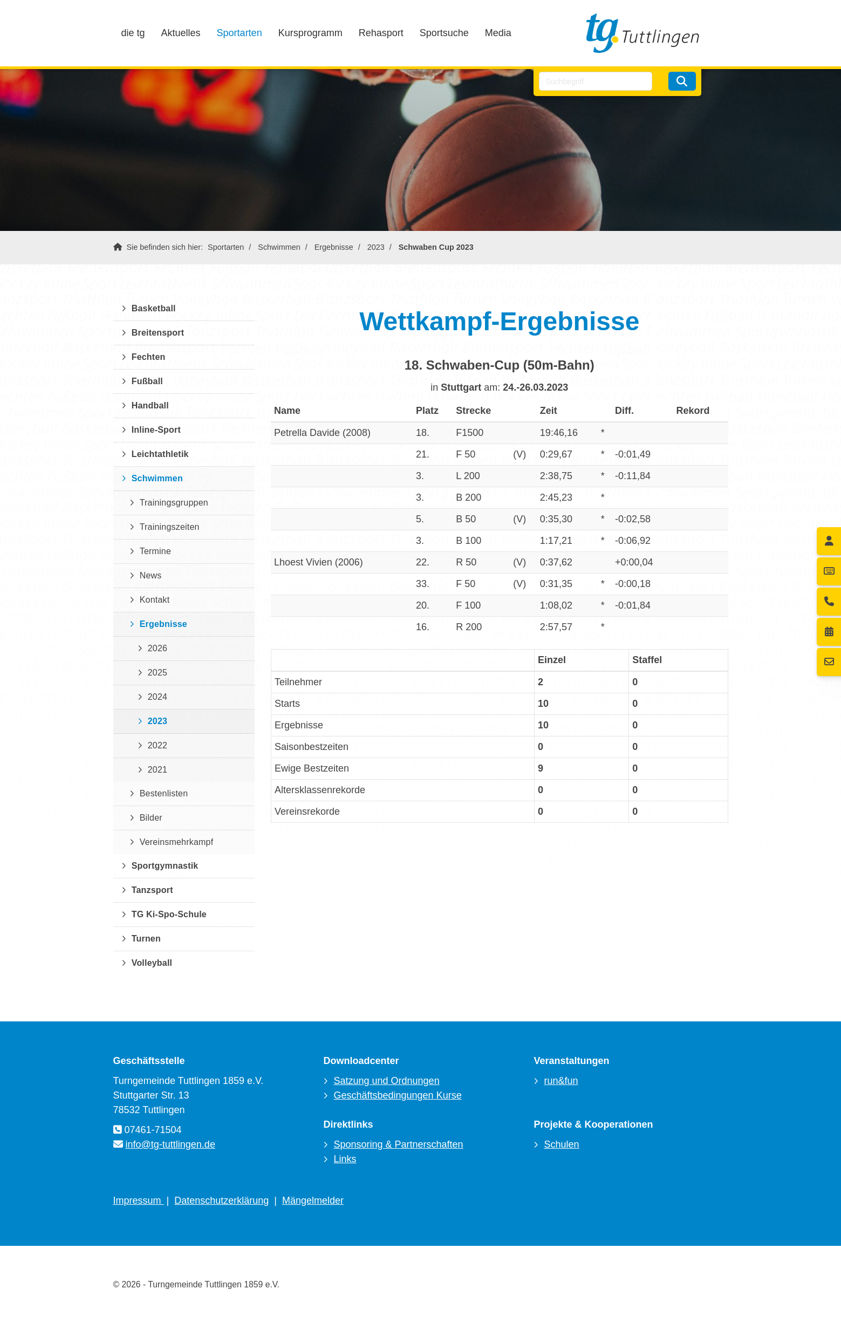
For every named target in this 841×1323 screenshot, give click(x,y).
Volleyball (152, 962)
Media (498, 33)
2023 (376, 247)
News (151, 575)
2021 (157, 769)
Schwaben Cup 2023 (436, 247)
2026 (157, 648)
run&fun (561, 1080)
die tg (133, 33)
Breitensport (158, 332)
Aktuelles (181, 33)
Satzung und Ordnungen (386, 1080)
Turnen (146, 938)
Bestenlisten (164, 793)
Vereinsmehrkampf (177, 842)
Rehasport (381, 33)
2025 (157, 672)
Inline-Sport (156, 429)
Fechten (149, 357)
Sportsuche (444, 33)
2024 (157, 696)
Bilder (151, 817)
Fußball (147, 381)
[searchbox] (596, 81)
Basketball (154, 308)
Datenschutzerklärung (221, 1200)
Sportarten (239, 33)
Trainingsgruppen (174, 502)
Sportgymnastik (165, 865)
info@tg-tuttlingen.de (170, 1144)
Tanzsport (152, 890)
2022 (157, 745)
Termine (155, 551)
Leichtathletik (160, 454)
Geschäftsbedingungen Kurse (397, 1095)
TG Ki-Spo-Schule (169, 914)
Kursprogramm (310, 33)
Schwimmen (279, 247)
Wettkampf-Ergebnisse (499, 321)
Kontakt (155, 599)
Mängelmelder (313, 1200)
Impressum (138, 1200)
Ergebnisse (333, 247)
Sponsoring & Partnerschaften (398, 1144)
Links (344, 1159)
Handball (150, 405)
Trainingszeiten (170, 526)
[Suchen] (681, 81)
